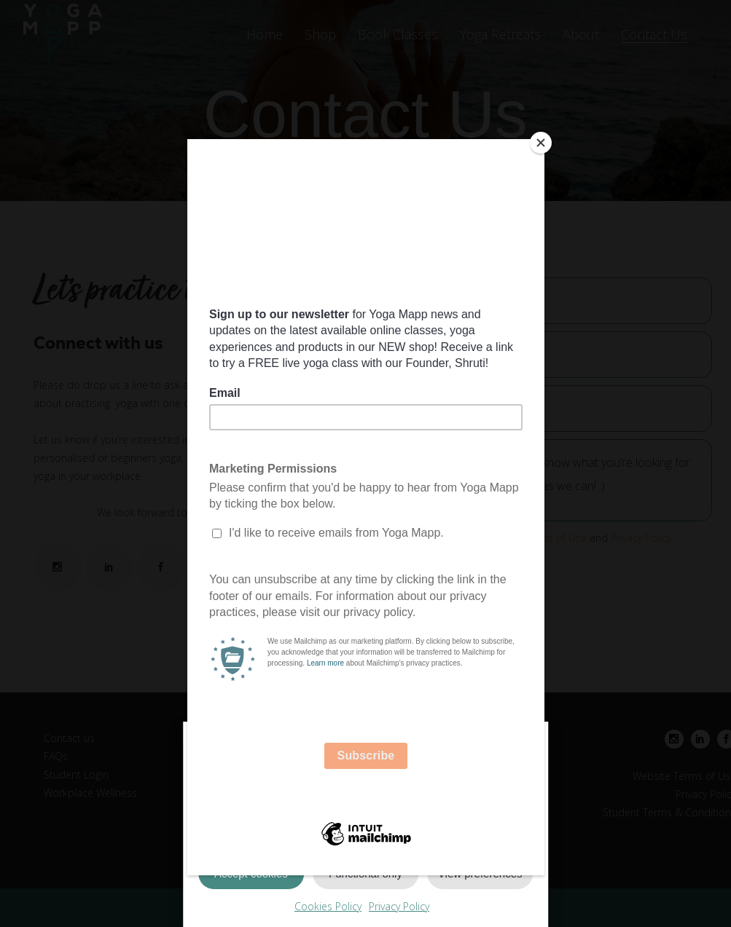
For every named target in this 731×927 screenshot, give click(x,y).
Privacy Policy (399, 906)
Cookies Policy (327, 906)
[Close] (541, 143)
